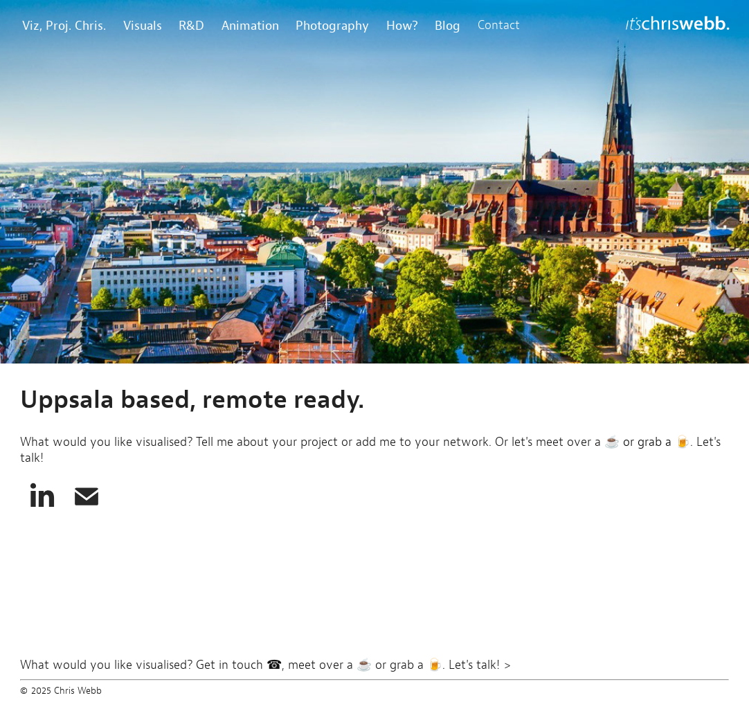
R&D (191, 25)
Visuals (142, 25)
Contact (499, 25)
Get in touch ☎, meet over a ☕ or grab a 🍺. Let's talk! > (353, 665)
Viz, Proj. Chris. (64, 25)
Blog (447, 25)
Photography (332, 25)
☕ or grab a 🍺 (645, 442)
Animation (250, 25)
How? (402, 25)
